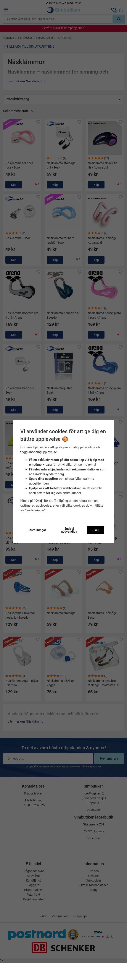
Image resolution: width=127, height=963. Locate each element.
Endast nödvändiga (69, 530)
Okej (95, 530)
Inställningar (37, 530)
